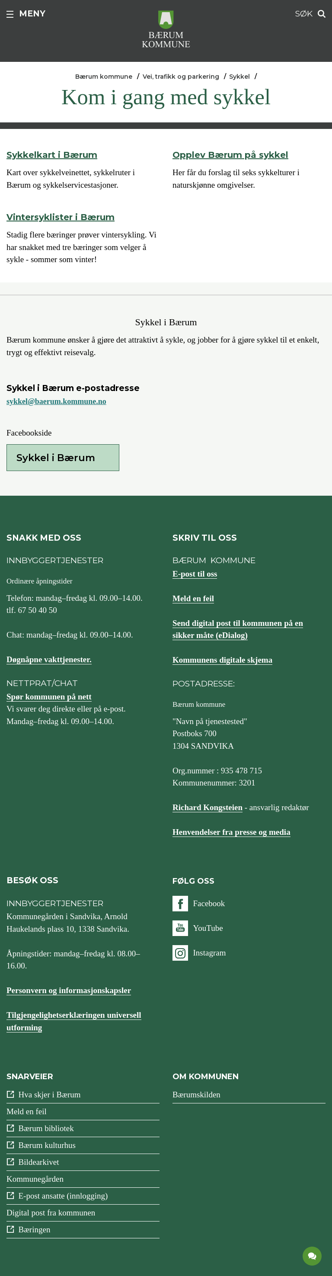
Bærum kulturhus (47, 1145)
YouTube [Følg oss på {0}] (208, 928)
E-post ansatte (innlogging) (63, 1195)
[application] (312, 1256)
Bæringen (35, 1229)
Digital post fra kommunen (50, 1212)
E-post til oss (194, 573)
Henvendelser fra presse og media (231, 832)
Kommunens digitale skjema (222, 659)
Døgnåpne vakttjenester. (49, 659)
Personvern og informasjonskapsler (68, 990)
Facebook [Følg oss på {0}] (209, 903)
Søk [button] (304, 14)
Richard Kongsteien (207, 807)
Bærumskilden (196, 1094)
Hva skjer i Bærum (50, 1094)
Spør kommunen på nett (49, 696)
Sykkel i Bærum (55, 458)
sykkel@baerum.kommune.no (56, 401)
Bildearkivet (39, 1162)
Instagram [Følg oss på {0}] (209, 952)
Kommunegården (35, 1178)
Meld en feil (193, 598)
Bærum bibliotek (46, 1128)
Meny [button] (32, 14)
